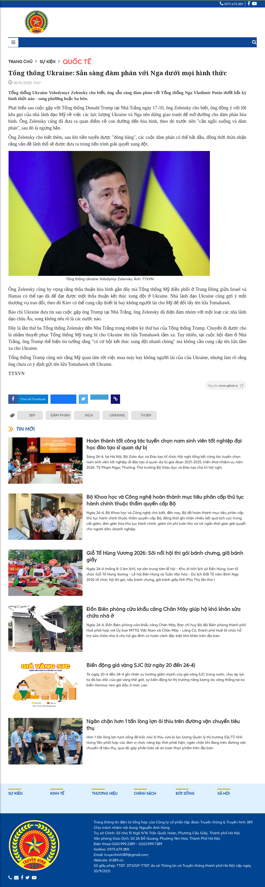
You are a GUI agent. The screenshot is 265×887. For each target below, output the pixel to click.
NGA (89, 415)
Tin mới (21, 429)
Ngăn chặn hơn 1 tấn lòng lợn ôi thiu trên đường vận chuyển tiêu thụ (163, 724)
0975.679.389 (231, 4)
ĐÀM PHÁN (60, 415)
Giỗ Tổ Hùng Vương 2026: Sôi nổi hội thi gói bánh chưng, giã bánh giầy (164, 556)
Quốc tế (77, 62)
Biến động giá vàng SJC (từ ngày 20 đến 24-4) (140, 665)
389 (32, 415)
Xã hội (223, 793)
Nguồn (226, 386)
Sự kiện (47, 61)
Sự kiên (15, 793)
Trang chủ (20, 61)
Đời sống (185, 793)
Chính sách (145, 793)
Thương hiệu (104, 793)
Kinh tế (57, 793)
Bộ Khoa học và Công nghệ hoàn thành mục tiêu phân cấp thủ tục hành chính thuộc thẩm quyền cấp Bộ (165, 500)
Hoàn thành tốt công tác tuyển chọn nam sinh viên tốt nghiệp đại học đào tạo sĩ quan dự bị (164, 444)
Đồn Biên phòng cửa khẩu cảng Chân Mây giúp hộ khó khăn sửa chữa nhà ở (163, 612)
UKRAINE (117, 415)
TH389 (146, 415)
